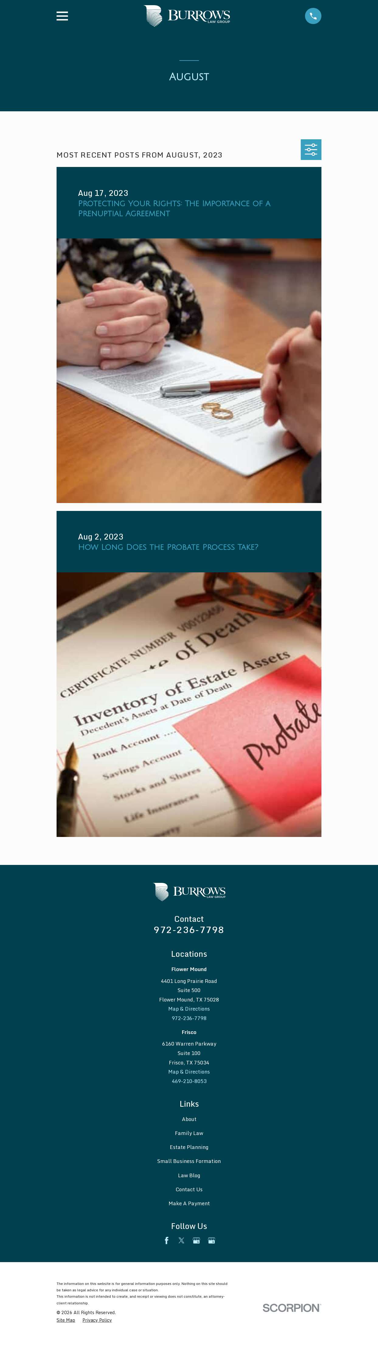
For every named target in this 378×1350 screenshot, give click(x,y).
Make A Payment (189, 1203)
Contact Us (189, 1189)
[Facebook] (166, 1240)
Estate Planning (189, 1147)
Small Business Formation (189, 1161)
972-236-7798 (189, 929)
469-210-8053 (189, 1081)
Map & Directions (189, 1009)
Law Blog (189, 1175)
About (189, 1119)
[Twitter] (181, 1240)
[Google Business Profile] (196, 1240)
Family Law (189, 1133)
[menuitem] (66, 1320)
